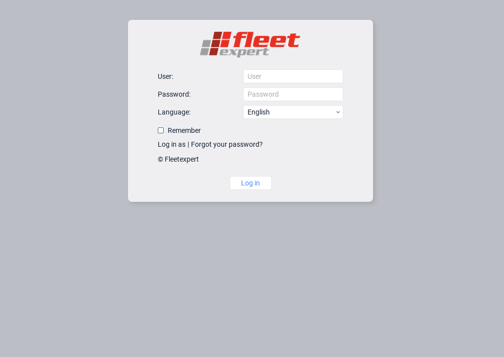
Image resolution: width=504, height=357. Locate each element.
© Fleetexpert (178, 159)
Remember (184, 130)
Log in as (172, 144)
